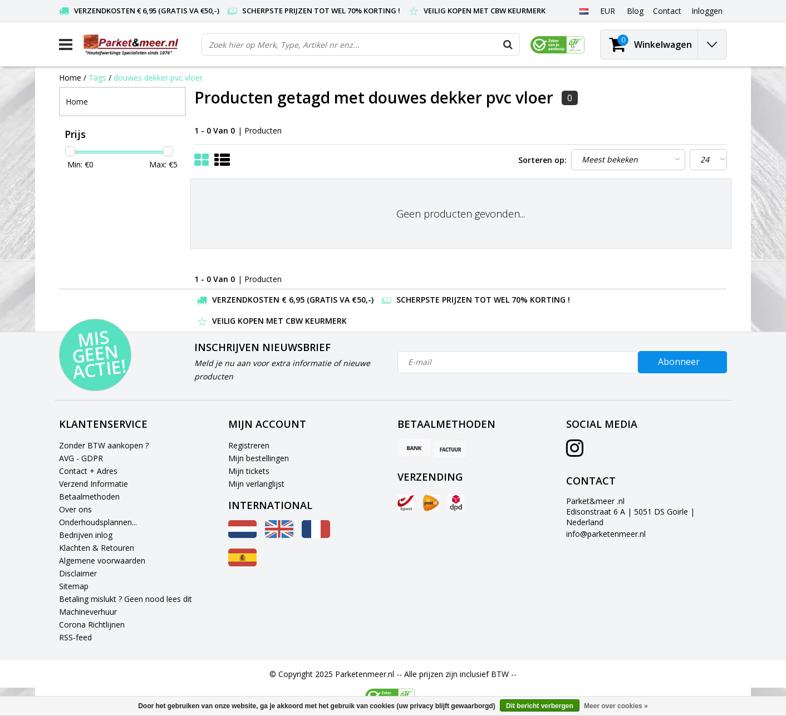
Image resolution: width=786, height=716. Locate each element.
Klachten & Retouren (96, 547)
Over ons (75, 509)
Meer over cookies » (616, 706)
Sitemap (74, 586)
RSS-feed (75, 637)
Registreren (248, 445)
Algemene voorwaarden (102, 560)
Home (70, 77)
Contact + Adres (88, 471)
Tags (97, 77)
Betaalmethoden (89, 496)
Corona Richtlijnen (92, 624)
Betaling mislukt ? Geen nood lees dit (125, 599)
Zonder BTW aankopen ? (104, 445)
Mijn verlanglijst (256, 483)
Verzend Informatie (93, 483)
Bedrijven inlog (85, 535)
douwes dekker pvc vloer (158, 77)
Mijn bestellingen (258, 458)
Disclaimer (78, 573)
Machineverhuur (88, 611)
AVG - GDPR (81, 458)
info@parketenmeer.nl (606, 534)
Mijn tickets (248, 471)
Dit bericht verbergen (539, 706)
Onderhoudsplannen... (98, 522)
